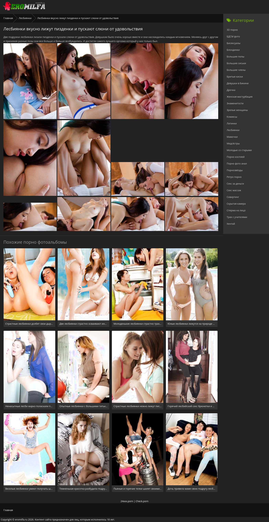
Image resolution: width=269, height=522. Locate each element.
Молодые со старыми (239, 150)
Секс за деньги (235, 183)
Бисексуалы (233, 43)
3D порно (232, 29)
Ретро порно (234, 177)
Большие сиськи (236, 63)
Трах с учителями (237, 217)
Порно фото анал (237, 163)
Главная (8, 18)
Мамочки (232, 136)
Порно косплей (235, 156)
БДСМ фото (233, 36)
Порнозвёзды (235, 170)
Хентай (231, 223)
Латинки (232, 123)
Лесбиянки (25, 18)
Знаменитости (235, 103)
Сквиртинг (233, 197)
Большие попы (235, 56)
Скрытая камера (236, 203)
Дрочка (231, 90)
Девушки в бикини (238, 83)
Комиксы (232, 116)
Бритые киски (235, 76)
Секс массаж (234, 190)
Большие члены (236, 70)
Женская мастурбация (239, 96)
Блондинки (233, 49)
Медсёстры (233, 143)
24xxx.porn (127, 501)
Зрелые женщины (237, 110)
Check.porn (142, 501)
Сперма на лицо (236, 210)
